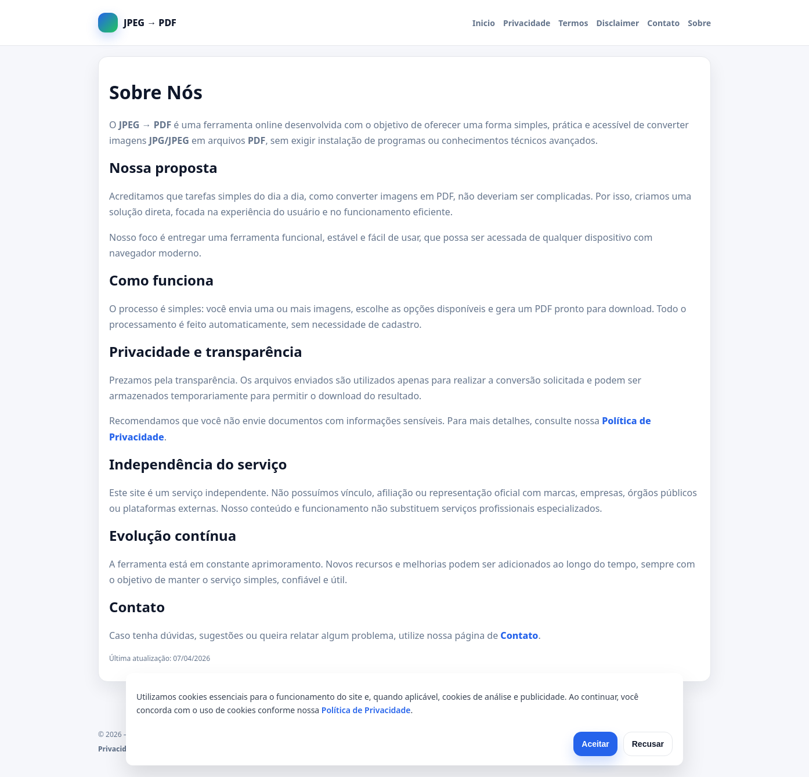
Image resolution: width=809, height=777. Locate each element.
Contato (663, 22)
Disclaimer (618, 22)
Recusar (648, 744)
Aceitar (595, 744)
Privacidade (526, 22)
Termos (573, 22)
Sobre (699, 22)
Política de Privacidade (366, 709)
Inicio (483, 22)
